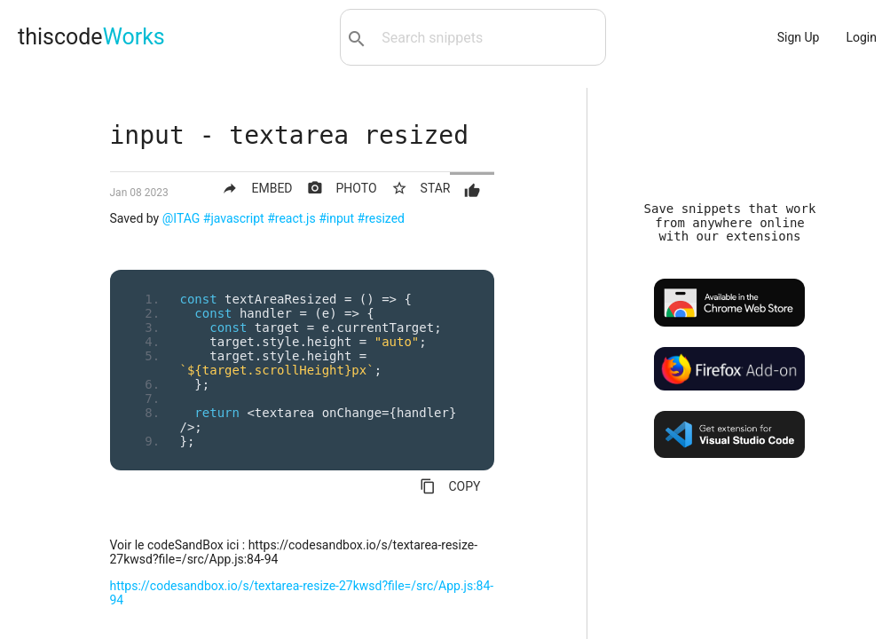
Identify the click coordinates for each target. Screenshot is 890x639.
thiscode (91, 37)
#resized (381, 218)
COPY (450, 486)
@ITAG (181, 218)
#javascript (233, 218)
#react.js (291, 218)
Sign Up (798, 37)
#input (336, 218)
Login (861, 37)
